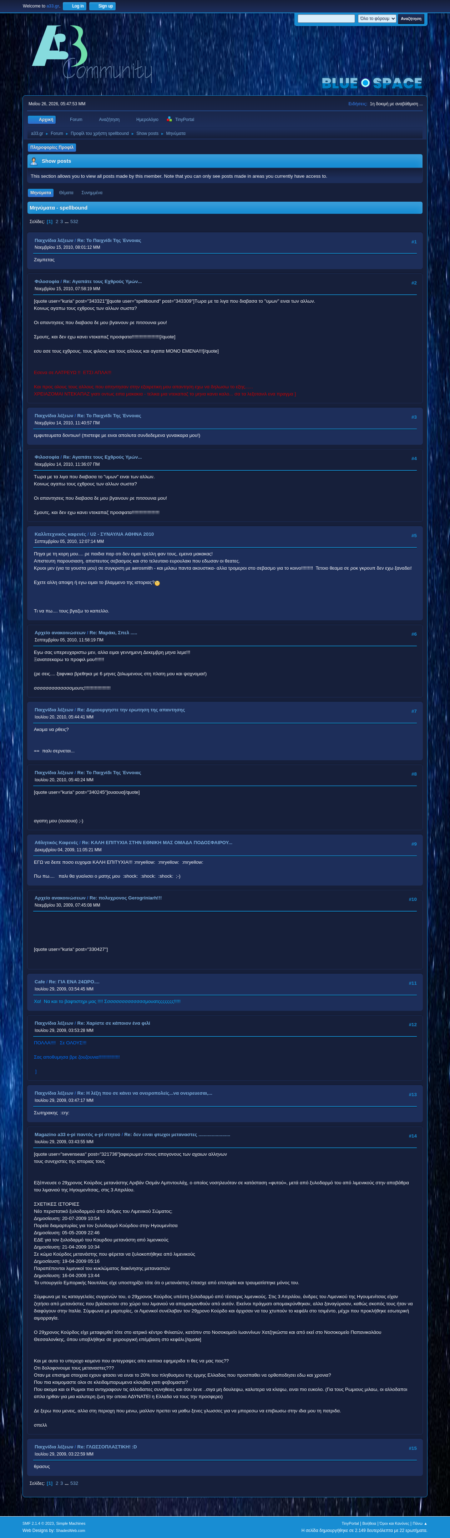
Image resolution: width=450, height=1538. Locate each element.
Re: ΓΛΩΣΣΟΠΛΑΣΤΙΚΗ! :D (107, 1446)
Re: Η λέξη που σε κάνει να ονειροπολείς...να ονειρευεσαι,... (144, 1093)
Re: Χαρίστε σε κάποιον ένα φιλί (113, 1023)
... (67, 221)
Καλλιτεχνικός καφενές (60, 534)
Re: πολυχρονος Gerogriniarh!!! (126, 898)
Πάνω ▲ (420, 1523)
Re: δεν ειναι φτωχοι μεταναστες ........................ (177, 1134)
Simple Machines (70, 1523)
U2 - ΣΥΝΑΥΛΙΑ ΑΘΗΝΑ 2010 (122, 534)
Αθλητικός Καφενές (56, 842)
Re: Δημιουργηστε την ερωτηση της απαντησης (131, 709)
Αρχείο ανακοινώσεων (60, 632)
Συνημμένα (91, 192)
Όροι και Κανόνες (394, 1523)
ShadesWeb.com (70, 1530)
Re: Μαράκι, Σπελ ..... (113, 632)
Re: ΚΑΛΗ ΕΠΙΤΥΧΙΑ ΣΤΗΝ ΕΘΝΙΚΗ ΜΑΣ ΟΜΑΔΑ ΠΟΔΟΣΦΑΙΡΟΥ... (157, 842)
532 (74, 221)
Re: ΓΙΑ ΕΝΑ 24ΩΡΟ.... (74, 981)
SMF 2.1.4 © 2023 (38, 1523)
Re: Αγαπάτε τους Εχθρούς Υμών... (102, 281)
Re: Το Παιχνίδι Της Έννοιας (109, 240)
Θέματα (66, 192)
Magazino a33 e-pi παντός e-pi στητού (77, 1134)
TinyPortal (350, 1523)
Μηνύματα (40, 192)
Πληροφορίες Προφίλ (52, 147)
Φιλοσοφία (47, 281)
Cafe (40, 981)
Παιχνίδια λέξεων (54, 240)
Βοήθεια (369, 1523)
